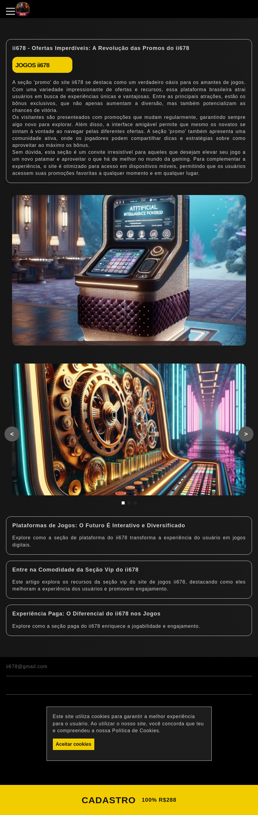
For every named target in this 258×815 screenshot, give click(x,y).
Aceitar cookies (73, 744)
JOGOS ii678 (32, 64)
